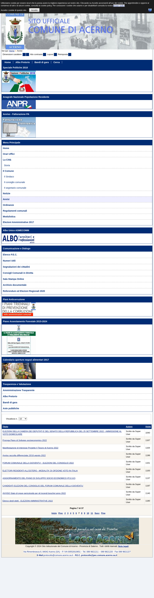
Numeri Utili (9, 260)
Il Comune (8, 171)
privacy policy (119, 5)
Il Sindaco (9, 176)
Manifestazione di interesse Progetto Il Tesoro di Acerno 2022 (30, 448)
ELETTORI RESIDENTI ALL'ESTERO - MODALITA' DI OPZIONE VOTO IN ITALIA (40, 470)
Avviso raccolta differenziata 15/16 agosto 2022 (24, 455)
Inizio (54, 513)
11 (92, 513)
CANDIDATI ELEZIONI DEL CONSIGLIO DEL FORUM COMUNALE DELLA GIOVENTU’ (43, 486)
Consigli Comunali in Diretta (18, 273)
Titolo (5, 426)
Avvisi (6, 199)
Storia (7, 165)
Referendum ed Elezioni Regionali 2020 (24, 291)
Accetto (34, 10)
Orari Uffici (9, 154)
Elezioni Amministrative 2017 (18, 222)
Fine (103, 513)
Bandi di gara (41, 62)
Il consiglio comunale (14, 182)
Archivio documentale (14, 285)
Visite (148, 426)
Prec (60, 513)
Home (11, 51)
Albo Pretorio (23, 62)
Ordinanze (8, 205)
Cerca (56, 62)
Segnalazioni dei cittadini (16, 267)
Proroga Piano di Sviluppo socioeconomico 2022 (25, 440)
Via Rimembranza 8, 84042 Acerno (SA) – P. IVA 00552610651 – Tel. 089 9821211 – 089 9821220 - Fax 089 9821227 (77, 551)
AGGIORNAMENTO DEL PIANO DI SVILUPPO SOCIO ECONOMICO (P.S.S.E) (39, 478)
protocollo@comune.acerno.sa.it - (77, 555)
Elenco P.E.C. (10, 254)
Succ (97, 513)
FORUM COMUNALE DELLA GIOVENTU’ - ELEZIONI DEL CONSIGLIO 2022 (38, 463)
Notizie (6, 193)
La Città (7, 159)
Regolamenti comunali (15, 211)
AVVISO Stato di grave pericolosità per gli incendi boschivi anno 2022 (34, 493)
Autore (129, 426)
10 (88, 513)
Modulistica (9, 216)
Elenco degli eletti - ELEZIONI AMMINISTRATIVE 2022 (28, 501)
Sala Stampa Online (13, 279)
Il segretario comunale (15, 188)
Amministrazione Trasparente (18, 390)
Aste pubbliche (11, 408)
